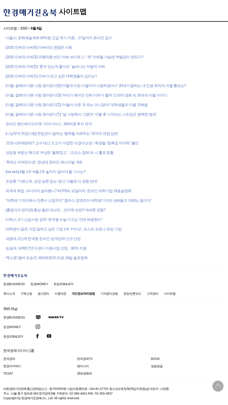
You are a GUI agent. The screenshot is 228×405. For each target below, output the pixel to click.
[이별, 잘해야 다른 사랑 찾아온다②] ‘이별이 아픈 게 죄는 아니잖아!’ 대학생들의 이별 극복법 (77, 105)
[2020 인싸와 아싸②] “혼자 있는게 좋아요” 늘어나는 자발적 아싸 (55, 66)
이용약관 (60, 293)
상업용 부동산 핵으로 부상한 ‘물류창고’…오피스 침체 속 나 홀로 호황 (60, 153)
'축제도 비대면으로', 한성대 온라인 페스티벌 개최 (44, 162)
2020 (23, 28)
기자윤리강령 (109, 293)
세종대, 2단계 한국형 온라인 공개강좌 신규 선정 (43, 239)
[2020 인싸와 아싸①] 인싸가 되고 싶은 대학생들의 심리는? (51, 76)
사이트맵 (72, 12)
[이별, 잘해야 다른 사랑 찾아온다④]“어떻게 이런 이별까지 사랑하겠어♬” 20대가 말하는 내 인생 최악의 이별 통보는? (96, 86)
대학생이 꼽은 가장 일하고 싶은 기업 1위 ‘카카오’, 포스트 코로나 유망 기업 (64, 229)
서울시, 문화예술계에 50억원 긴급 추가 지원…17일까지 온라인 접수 (59, 38)
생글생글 (157, 366)
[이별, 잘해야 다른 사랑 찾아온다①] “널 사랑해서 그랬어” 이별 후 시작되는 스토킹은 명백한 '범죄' (81, 114)
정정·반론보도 (132, 293)
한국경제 (9, 359)
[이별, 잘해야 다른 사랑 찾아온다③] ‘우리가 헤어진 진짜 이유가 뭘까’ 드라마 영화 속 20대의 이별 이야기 (86, 95)
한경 (14, 284)
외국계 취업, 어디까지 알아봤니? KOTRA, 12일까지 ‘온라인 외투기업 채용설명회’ (69, 191)
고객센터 (152, 293)
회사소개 (9, 293)
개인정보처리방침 (83, 293)
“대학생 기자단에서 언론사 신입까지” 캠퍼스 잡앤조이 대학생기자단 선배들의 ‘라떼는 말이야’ (78, 200)
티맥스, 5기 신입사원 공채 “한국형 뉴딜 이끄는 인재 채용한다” (54, 220)
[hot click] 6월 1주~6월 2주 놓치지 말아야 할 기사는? (46, 172)
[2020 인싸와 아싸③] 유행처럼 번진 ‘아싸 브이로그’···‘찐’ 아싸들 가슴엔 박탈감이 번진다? (74, 57)
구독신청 (26, 293)
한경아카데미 (12, 366)
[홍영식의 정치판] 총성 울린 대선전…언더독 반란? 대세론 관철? (56, 210)
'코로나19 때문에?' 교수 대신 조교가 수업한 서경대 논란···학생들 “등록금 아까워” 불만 (72, 143)
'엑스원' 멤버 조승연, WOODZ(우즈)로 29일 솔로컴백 (47, 258)
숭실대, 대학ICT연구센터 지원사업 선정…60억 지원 (46, 248)
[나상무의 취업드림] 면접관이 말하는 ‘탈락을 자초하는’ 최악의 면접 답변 (62, 133)
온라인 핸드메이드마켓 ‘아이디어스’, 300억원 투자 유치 (49, 124)
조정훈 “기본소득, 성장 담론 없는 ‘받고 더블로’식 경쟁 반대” (52, 181)
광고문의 (43, 293)
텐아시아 (83, 366)
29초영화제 (84, 373)
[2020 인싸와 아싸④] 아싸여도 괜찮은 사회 (39, 47)
